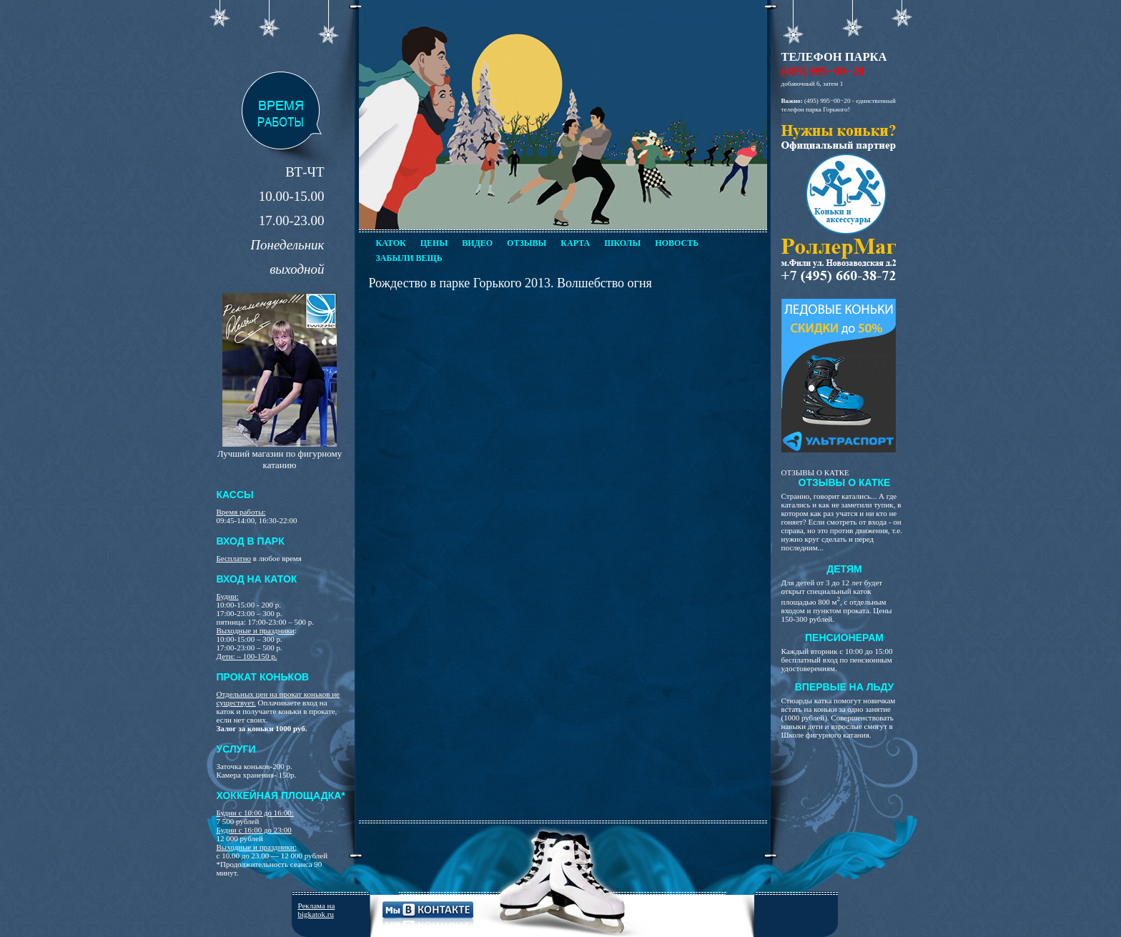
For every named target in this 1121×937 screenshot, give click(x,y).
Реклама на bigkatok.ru (316, 909)
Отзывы (526, 243)
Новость (676, 243)
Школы (622, 243)
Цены (434, 243)
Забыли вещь (409, 258)
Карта (575, 243)
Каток (391, 243)
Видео (477, 243)
